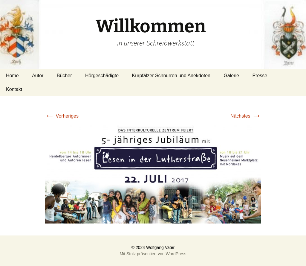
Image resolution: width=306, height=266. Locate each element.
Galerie (231, 75)
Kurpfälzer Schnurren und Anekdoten (171, 75)
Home (12, 75)
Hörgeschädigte (102, 75)
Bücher (64, 75)
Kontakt (14, 89)
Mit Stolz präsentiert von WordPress (153, 253)
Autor (37, 75)
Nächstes (245, 115)
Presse (259, 75)
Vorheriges (62, 115)
